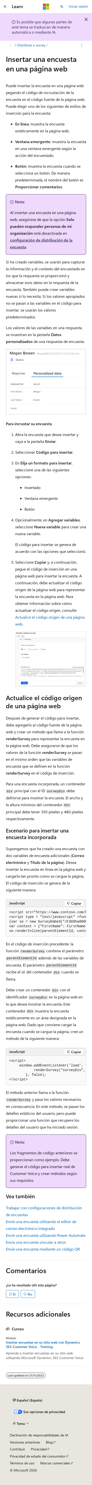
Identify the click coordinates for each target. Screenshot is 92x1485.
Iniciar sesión (78, 6)
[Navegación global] (5, 6)
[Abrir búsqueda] (62, 6)
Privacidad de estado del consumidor (37, 1456)
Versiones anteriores (25, 1442)
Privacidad (38, 1449)
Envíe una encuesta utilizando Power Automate (45, 1235)
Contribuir (17, 1449)
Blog (49, 1442)
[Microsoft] (46, 6)
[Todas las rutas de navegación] (10, 45)
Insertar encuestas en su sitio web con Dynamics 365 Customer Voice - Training (43, 1344)
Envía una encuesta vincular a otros (36, 1242)
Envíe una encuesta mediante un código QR (43, 1249)
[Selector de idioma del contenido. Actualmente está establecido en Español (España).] (27, 1400)
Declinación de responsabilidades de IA (39, 1435)
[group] (46, 922)
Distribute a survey (31, 45)
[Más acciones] (82, 45)
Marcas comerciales (55, 1463)
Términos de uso (22, 1463)
